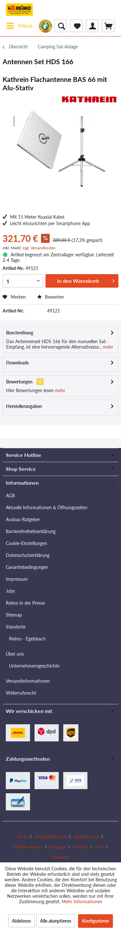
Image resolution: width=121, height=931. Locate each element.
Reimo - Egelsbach (27, 638)
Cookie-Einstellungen (26, 543)
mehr (107, 347)
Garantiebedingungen (27, 567)
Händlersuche (86, 836)
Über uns (15, 654)
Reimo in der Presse (25, 603)
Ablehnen (21, 921)
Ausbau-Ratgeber (23, 519)
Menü (19, 25)
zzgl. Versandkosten (39, 247)
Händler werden (28, 846)
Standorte (15, 626)
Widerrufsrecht (21, 693)
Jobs (10, 591)
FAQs (22, 836)
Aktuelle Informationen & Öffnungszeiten (46, 507)
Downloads (17, 362)
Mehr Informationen (82, 901)
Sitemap (14, 615)
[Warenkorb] (108, 25)
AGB (10, 495)
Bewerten (50, 297)
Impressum (17, 579)
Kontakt (80, 846)
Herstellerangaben (24, 406)
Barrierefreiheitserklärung (30, 531)
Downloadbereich (50, 836)
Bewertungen (19, 381)
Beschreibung (19, 332)
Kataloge (58, 846)
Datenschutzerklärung (27, 555)
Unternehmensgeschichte (34, 666)
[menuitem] (19, 25)
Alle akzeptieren (55, 921)
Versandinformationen (28, 681)
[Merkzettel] (76, 25)
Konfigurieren (95, 921)
